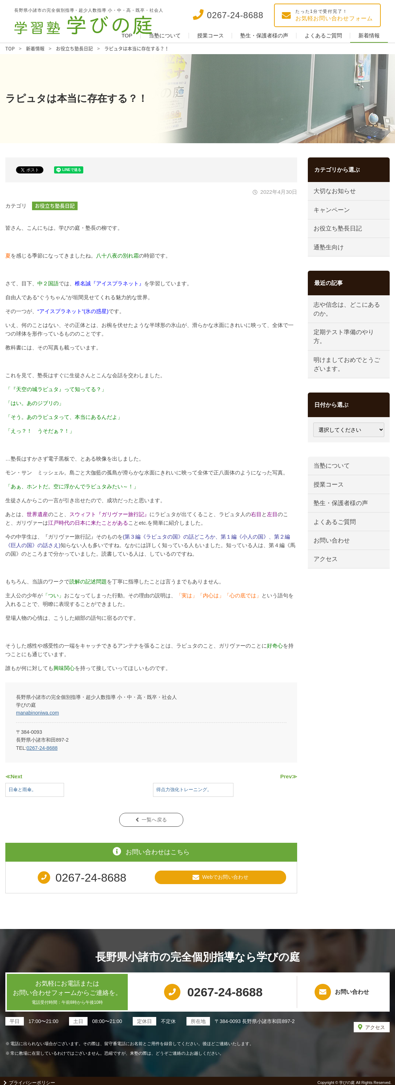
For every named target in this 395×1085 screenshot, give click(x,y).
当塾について (165, 35)
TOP (126, 35)
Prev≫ (288, 776)
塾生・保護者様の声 (264, 35)
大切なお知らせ (335, 191)
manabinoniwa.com (37, 713)
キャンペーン (332, 211)
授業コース (210, 35)
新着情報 (369, 35)
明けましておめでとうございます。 (347, 372)
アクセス (326, 573)
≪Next (13, 776)
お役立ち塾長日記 (55, 205)
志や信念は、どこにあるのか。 (347, 314)
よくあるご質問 (323, 35)
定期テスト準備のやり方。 (344, 343)
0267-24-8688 (42, 748)
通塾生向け (329, 251)
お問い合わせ (332, 553)
